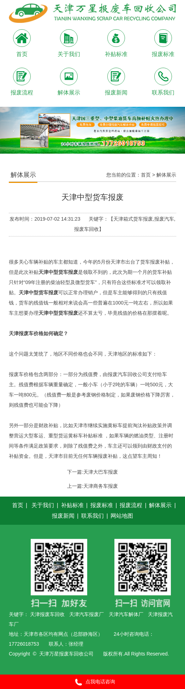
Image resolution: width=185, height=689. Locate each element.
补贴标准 (72, 505)
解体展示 (166, 175)
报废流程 (131, 505)
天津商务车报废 (100, 486)
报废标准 (101, 505)
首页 (146, 175)
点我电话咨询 (92, 682)
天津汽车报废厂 (86, 614)
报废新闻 (63, 516)
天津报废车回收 (47, 614)
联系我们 (92, 516)
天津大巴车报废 (100, 472)
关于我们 (42, 505)
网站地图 (122, 516)
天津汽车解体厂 (126, 614)
